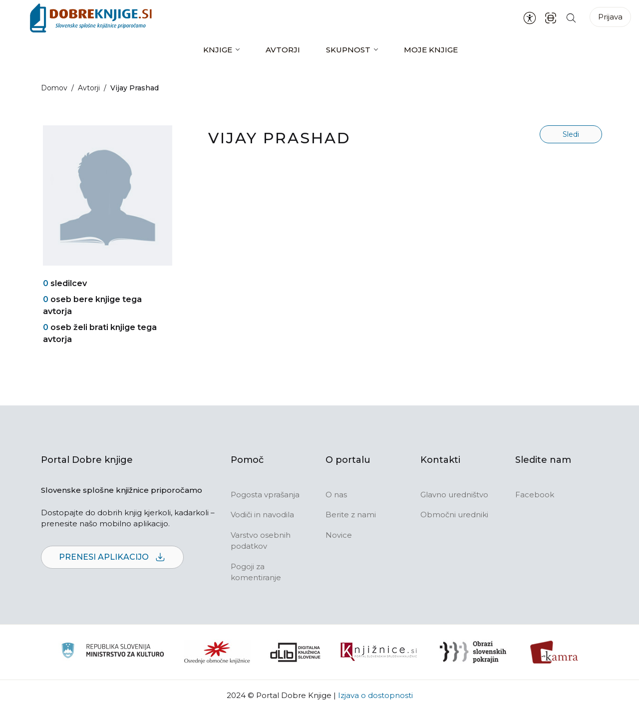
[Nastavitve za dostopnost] (530, 18)
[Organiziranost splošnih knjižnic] (217, 652)
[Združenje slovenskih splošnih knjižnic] (378, 652)
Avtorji (283, 49)
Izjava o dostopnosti (375, 695)
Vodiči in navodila (262, 514)
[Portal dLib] (295, 652)
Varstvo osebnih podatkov (261, 540)
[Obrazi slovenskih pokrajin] (473, 652)
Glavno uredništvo (454, 494)
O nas (336, 494)
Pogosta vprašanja (265, 494)
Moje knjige (431, 49)
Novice (338, 535)
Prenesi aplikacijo (112, 557)
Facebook (534, 494)
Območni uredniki (454, 514)
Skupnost (348, 49)
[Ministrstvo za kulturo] (112, 652)
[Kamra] (554, 652)
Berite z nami (350, 514)
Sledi (571, 134)
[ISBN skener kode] (551, 17)
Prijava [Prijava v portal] (610, 16)
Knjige (217, 49)
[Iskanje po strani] (571, 17)
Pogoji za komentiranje (256, 572)
